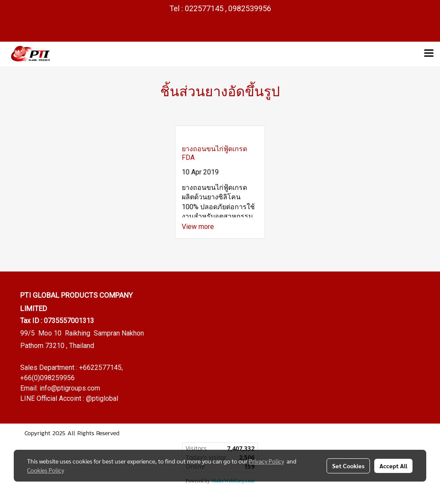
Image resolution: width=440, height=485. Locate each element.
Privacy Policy (266, 461)
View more (199, 227)
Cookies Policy (45, 470)
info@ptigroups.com (70, 388)
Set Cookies (348, 466)
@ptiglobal (102, 398)
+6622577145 (100, 367)
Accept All (393, 466)
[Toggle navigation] (428, 53)
